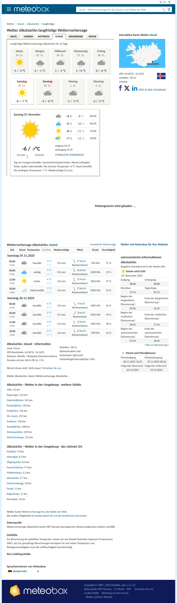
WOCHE (92, 36)
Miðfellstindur (14, 472)
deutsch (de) (23, 571)
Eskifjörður (12, 410)
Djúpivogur (12, 394)
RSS (129, 589)
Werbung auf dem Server (115, 593)
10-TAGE (59, 36)
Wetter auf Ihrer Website (99, 597)
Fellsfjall (11, 451)
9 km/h (81, 303)
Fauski (10, 488)
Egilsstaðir (78, 355)
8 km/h (81, 312)
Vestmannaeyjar (15, 437)
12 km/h (81, 321)
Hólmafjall (12, 456)
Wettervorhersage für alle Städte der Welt (44, 511)
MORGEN (28, 36)
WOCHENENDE (76, 36)
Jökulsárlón (33, 23)
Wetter (10, 23)
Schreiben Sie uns (51, 368)
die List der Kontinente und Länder (68, 515)
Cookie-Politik (91, 593)
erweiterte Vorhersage (103, 244)
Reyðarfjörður (14, 405)
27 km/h (81, 261)
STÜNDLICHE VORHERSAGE (69, 154)
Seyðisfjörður (14, 426)
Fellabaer (11, 421)
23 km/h (81, 279)
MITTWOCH (43, 36)
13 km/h (81, 288)
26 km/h (81, 270)
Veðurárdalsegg (15, 483)
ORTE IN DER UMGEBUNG (152, 89)
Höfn (92, 359)
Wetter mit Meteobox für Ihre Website (144, 244)
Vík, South (12, 416)
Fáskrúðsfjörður (15, 400)
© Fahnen (119, 589)
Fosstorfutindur (15, 467)
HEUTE (13, 36)
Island (21, 23)
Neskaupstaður (15, 432)
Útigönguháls (14, 462)
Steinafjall (12, 499)
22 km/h (81, 330)
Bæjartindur (13, 493)
